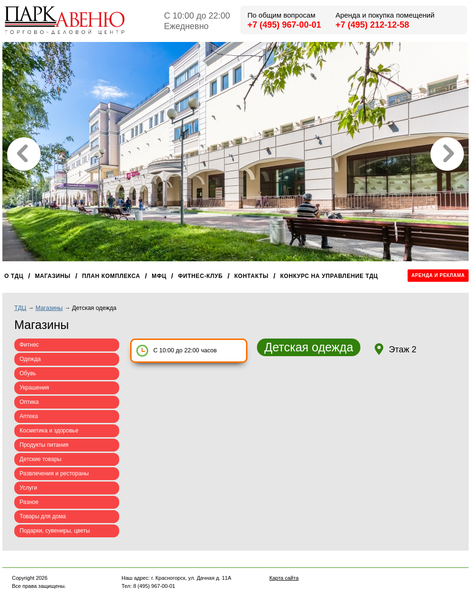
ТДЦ (20, 308)
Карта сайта (283, 578)
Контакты (251, 276)
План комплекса (111, 276)
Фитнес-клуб (200, 276)
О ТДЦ (13, 276)
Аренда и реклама (438, 275)
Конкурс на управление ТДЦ (329, 276)
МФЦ (159, 276)
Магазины (53, 276)
